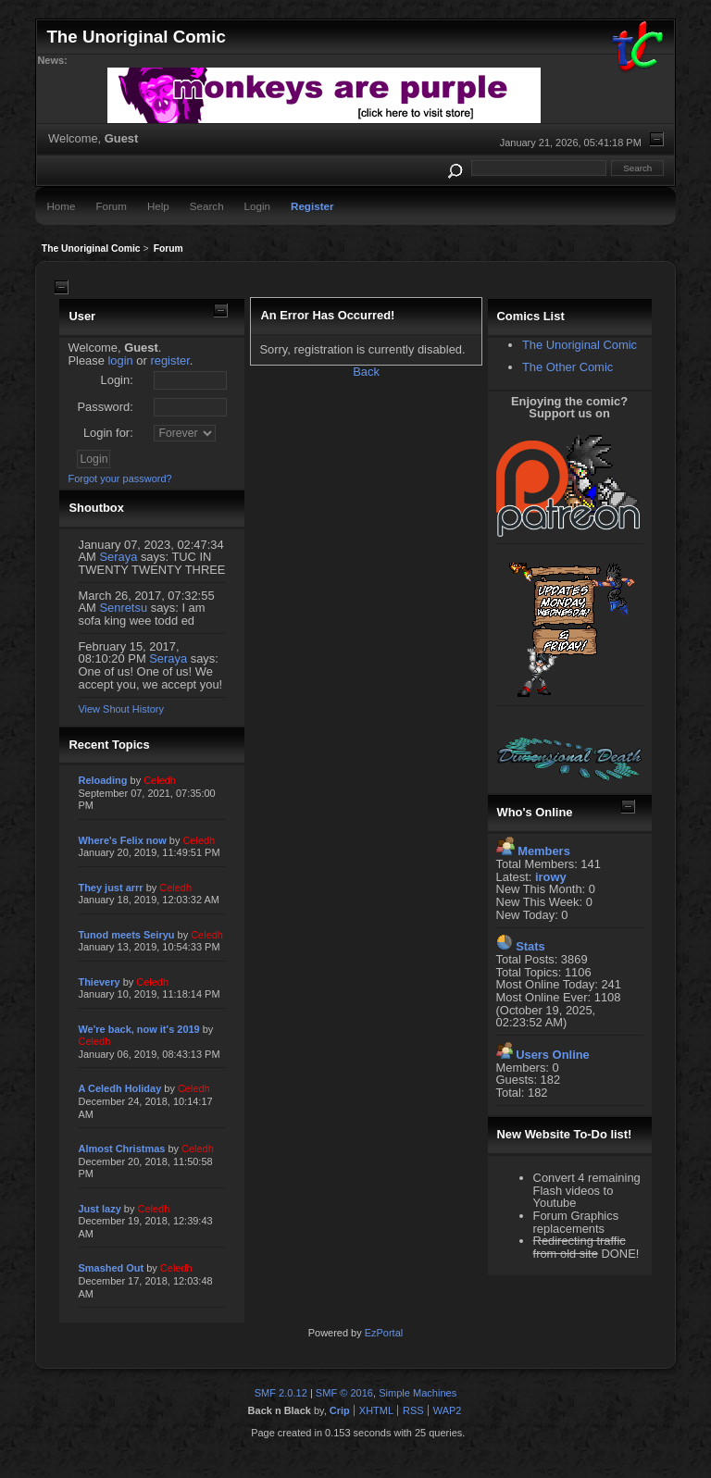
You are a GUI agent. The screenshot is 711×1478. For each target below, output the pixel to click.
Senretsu (123, 608)
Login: (117, 380)
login (120, 360)
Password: (104, 407)
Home (60, 206)
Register (312, 206)
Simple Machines (417, 1392)
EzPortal (384, 1332)
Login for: (108, 433)
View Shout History (120, 708)
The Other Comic (567, 367)
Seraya (118, 557)
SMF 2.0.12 (281, 1392)
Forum (111, 206)
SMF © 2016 (344, 1392)
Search (207, 206)
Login (257, 206)
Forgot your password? (119, 478)
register (169, 360)
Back (366, 372)
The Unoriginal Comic (579, 345)
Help (158, 206)
